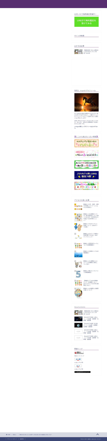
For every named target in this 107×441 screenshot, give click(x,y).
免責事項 (22, 438)
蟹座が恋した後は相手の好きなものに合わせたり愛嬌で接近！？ (27, 308)
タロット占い (60, 2)
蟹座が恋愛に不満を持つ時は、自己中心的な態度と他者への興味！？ (28, 301)
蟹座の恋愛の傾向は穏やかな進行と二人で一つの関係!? (24, 310)
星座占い (11, 13)
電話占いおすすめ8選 (44, 2)
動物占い (30, 2)
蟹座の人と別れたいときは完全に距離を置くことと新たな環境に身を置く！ (30, 317)
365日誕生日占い (33, 6)
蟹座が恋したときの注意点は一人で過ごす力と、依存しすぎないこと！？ (30, 306)
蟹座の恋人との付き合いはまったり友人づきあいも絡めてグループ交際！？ (30, 303)
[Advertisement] (37, 33)
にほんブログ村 (78, 362)
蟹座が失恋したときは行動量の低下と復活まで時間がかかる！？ (27, 315)
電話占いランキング (79, 355)
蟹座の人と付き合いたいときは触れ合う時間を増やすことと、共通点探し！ (30, 320)
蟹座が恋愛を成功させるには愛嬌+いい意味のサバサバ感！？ (26, 299)
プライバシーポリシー (12, 438)
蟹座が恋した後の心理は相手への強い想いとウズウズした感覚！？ (28, 297)
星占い (70, 2)
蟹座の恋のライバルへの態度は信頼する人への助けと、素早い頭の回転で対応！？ (32, 313)
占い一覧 (45, 6)
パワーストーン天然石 (83, 2)
